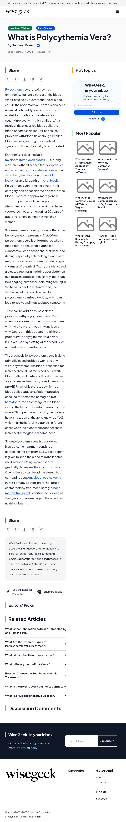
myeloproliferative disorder (24, 160)
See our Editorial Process (19, 591)
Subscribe (97, 112)
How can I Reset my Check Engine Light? (107, 239)
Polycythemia (14, 89)
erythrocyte (35, 381)
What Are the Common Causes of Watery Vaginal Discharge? (85, 204)
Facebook (102, 798)
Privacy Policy (11, 817)
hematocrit (12, 402)
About (99, 777)
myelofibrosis (49, 180)
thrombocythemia (17, 175)
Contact (101, 782)
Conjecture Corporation (39, 812)
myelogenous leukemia (45, 477)
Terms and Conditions (30, 817)
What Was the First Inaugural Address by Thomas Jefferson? (83, 166)
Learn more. (112, 3)
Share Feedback (50, 591)
